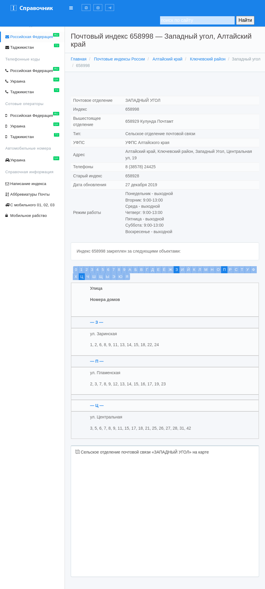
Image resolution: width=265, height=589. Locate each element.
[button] (86, 7)
